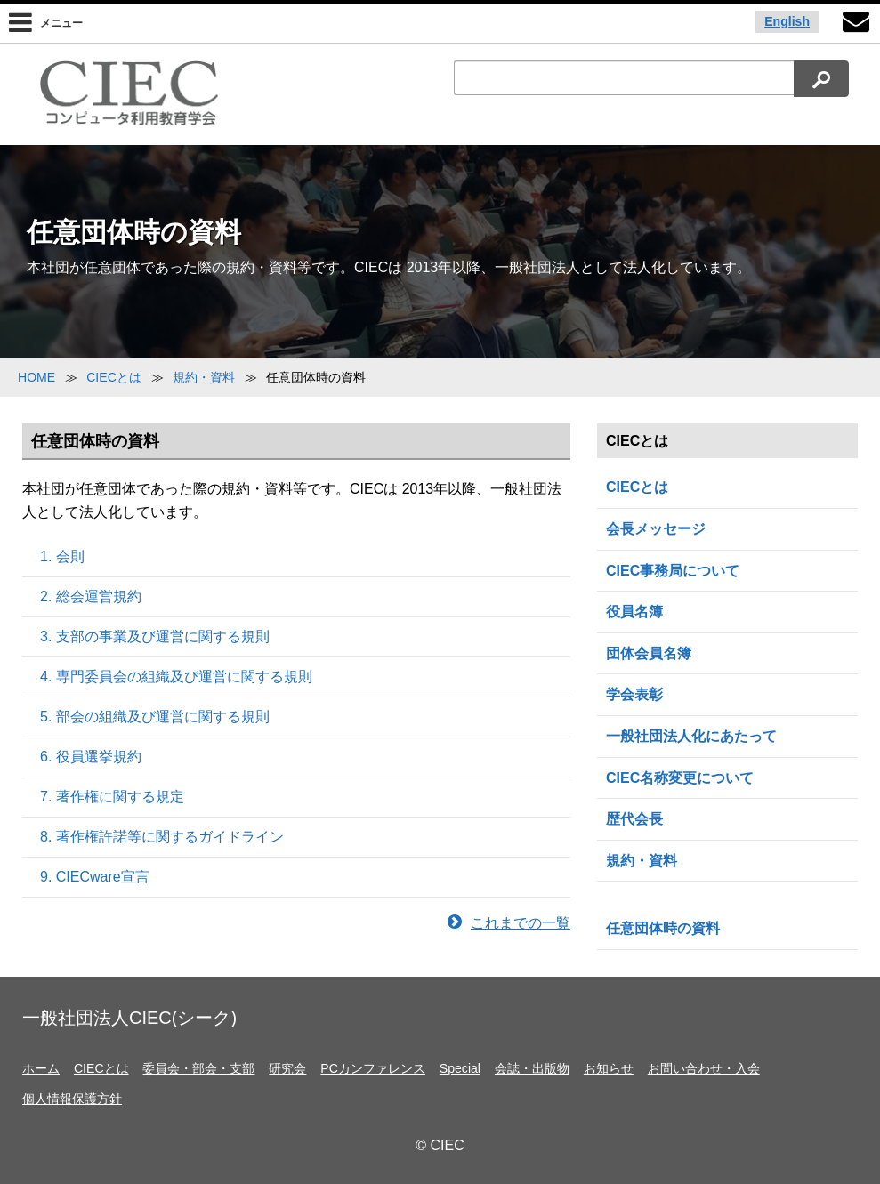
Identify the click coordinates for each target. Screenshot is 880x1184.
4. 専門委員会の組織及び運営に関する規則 (176, 676)
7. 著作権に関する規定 (112, 796)
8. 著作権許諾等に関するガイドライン (162, 836)
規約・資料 (641, 860)
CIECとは (637, 487)
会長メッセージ (656, 528)
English (787, 21)
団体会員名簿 (648, 653)
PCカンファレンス (372, 1068)
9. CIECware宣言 (94, 876)
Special (460, 1068)
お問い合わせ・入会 (704, 1068)
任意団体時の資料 (663, 928)
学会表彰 (634, 694)
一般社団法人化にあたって (691, 736)
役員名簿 (634, 611)
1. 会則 (62, 556)
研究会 (287, 1068)
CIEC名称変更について (680, 777)
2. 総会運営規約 (90, 596)
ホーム (41, 1068)
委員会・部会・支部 (198, 1068)
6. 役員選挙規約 (90, 756)
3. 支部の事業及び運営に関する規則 (155, 636)
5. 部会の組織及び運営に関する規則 (155, 716)
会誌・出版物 (532, 1068)
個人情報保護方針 (72, 1098)
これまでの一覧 (509, 922)
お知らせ (609, 1068)
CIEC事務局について (672, 570)
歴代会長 (634, 818)
